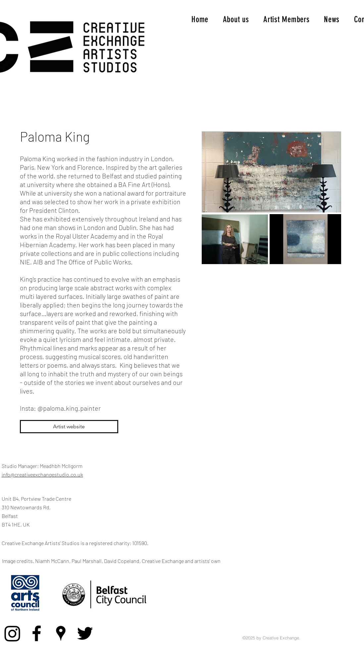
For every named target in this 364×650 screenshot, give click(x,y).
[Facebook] (36, 633)
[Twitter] (85, 633)
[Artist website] (69, 426)
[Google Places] (60, 633)
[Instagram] (12, 633)
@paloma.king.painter (69, 408)
